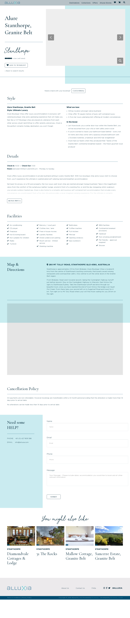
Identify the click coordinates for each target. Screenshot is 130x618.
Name (49, 421)
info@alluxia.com (22, 442)
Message (51, 470)
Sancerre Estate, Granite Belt (108, 556)
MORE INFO (13, 201)
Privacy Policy (26, 597)
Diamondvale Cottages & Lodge (18, 558)
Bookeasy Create (117, 597)
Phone (49, 454)
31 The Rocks (46, 553)
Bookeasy (95, 597)
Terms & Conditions (14, 597)
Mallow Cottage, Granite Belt (79, 556)
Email (49, 438)
